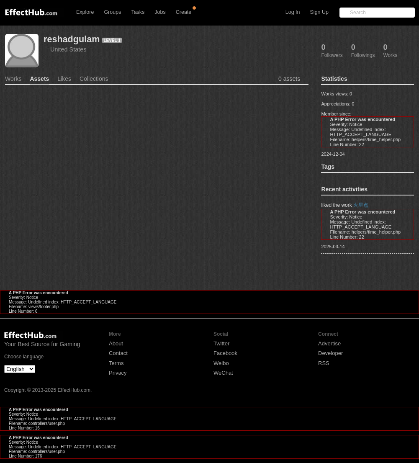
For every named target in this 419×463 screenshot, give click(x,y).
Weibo (221, 363)
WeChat (223, 373)
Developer (330, 353)
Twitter (221, 343)
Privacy (118, 373)
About (116, 343)
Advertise (329, 343)
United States (68, 49)
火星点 (360, 205)
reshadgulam (72, 39)
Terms (116, 363)
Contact (118, 353)
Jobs (159, 12)
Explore (85, 12)
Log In (292, 12)
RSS (323, 363)
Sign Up (319, 12)
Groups (112, 12)
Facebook (225, 353)
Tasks (137, 12)
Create (184, 12)
